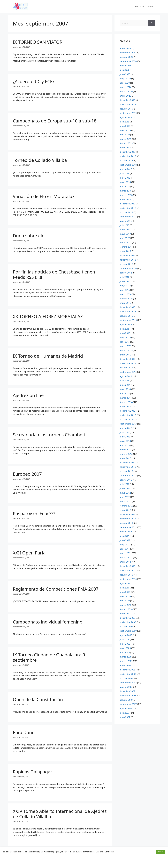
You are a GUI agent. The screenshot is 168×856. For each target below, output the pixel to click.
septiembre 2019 (128, 113)
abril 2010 (125, 600)
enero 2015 (125, 354)
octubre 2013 (126, 419)
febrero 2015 (126, 350)
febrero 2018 (126, 195)
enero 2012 (125, 510)
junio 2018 (125, 177)
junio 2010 (125, 592)
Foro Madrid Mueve (144, 6)
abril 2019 (125, 134)
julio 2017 (124, 225)
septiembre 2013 (128, 423)
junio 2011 (125, 540)
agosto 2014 (126, 376)
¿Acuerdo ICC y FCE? (34, 81)
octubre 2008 (126, 678)
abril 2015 (125, 341)
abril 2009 (125, 652)
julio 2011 (124, 535)
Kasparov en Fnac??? (34, 513)
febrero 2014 (126, 402)
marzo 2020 (126, 87)
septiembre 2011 (128, 527)
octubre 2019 (126, 108)
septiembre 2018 (128, 164)
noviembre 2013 (128, 415)
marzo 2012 (126, 501)
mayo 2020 (125, 78)
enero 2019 (125, 147)
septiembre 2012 (128, 475)
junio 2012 (125, 488)
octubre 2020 (126, 56)
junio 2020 (125, 74)
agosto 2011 (126, 531)
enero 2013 (125, 458)
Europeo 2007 (27, 474)
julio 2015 (124, 328)
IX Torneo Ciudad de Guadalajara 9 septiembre (49, 657)
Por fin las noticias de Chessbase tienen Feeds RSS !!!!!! (54, 274)
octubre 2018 (126, 160)
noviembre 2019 (128, 104)
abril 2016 (125, 289)
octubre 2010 (126, 574)
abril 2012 (125, 497)
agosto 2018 (126, 169)
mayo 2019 (125, 130)
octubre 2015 (126, 315)
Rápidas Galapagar (32, 772)
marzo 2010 (126, 604)
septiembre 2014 (128, 371)
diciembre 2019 (127, 100)
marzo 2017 (126, 242)
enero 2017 (125, 251)
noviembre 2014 (128, 363)
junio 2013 (125, 436)
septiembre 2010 (128, 579)
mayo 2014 (125, 389)
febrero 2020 (126, 91)
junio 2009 (125, 643)
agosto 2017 (126, 220)
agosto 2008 (126, 686)
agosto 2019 (126, 117)
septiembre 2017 (128, 216)
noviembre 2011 (128, 518)
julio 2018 (124, 173)
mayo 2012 (125, 492)
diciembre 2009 (127, 617)
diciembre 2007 (127, 691)
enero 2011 (125, 561)
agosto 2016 (126, 272)
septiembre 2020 (128, 61)
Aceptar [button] (160, 851)
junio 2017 (125, 229)
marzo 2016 (126, 294)
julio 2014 (124, 380)
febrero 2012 (126, 505)
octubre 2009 (126, 626)
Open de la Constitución (38, 699)
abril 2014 (125, 393)
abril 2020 (125, 82)
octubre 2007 (126, 699)
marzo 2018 (126, 190)
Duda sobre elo (28, 236)
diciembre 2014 (127, 359)
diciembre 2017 (127, 203)
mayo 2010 (125, 596)
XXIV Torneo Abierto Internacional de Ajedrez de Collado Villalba (60, 813)
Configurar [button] (109, 851)
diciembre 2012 (127, 462)
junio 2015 (125, 333)
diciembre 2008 (127, 669)
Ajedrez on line (28, 395)
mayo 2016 (125, 285)
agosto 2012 (126, 479)
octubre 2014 (126, 367)
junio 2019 (125, 125)
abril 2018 (125, 186)
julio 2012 (124, 484)
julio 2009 (124, 639)
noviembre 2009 (128, 622)
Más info (99, 852)
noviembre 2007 (128, 695)
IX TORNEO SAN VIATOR (37, 42)
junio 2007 (125, 717)
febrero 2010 (126, 609)
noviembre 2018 (128, 156)
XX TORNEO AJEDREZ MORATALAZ (48, 316)
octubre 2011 (126, 522)
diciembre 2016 (127, 255)
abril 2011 (125, 548)
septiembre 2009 (128, 630)
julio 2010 (124, 587)
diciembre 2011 (127, 514)
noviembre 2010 (128, 570)
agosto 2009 (126, 635)
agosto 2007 (126, 708)
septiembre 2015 (128, 320)
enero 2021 (125, 48)
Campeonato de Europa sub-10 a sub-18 (54, 121)
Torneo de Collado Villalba (40, 160)
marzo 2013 (126, 449)
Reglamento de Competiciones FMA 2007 (55, 589)
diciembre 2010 (127, 566)
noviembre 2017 (128, 207)
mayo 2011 (125, 544)
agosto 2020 (126, 65)
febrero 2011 (126, 557)
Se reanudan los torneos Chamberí (49, 435)
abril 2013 (125, 445)
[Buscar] (151, 23)
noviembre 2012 (128, 466)
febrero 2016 (126, 298)
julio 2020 (124, 69)
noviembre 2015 (128, 311)
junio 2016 (125, 281)
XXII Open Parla (29, 553)
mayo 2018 (125, 182)
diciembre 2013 (127, 410)
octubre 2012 (126, 471)
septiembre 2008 (128, 682)
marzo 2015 (126, 346)
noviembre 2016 (128, 259)
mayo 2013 (125, 440)
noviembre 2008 (128, 673)
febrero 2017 (126, 246)
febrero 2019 (126, 143)
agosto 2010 (126, 583)
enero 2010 (125, 613)
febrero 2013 (126, 453)
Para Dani (23, 732)
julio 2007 (124, 712)
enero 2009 (125, 665)
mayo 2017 (125, 233)
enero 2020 (125, 95)
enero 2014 (125, 406)
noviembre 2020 (128, 52)
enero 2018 (125, 199)
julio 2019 (124, 121)
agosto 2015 (126, 324)
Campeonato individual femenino (47, 622)
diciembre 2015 (127, 307)
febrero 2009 (126, 661)
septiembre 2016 (128, 268)
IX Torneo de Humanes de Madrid (48, 356)
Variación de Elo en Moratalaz (43, 196)
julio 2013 (124, 432)
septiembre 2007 (128, 704)
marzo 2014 (126, 397)
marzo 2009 (126, 656)
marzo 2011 (126, 553)
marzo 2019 (126, 138)
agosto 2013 (126, 428)
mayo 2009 (125, 648)
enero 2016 (125, 302)
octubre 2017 (126, 212)
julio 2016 (124, 277)
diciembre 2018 (127, 151)
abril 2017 (125, 238)
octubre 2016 (126, 264)
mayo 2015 (125, 337)
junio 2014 (125, 384)
